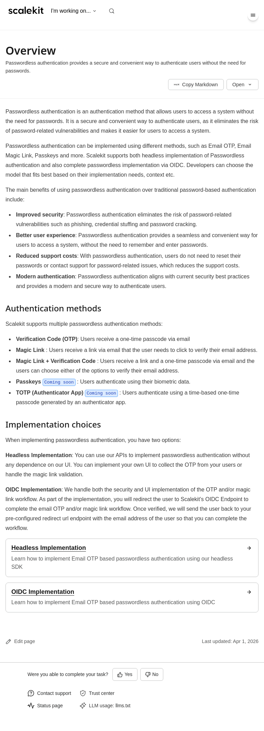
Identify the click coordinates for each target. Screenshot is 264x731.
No (151, 674)
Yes (124, 674)
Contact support (54, 693)
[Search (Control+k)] (112, 11)
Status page (50, 705)
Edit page (20, 641)
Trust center (101, 693)
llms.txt (123, 705)
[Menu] (253, 15)
